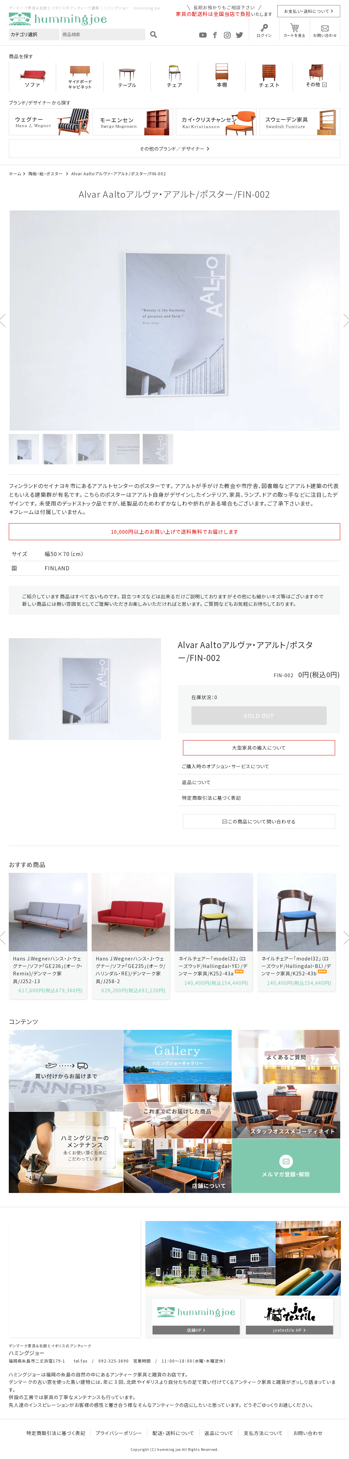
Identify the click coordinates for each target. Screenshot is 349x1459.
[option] (174, 320)
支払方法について (263, 1433)
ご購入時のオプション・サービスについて (226, 766)
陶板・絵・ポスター (46, 173)
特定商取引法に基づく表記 (211, 797)
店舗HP (194, 1330)
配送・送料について (173, 1433)
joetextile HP (287, 1330)
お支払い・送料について (306, 11)
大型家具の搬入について (259, 747)
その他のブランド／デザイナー (172, 148)
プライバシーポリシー (119, 1433)
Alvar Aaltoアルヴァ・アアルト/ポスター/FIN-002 (118, 173)
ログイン (264, 35)
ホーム (15, 173)
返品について (196, 782)
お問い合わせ (325, 35)
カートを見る (294, 35)
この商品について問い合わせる (259, 821)
